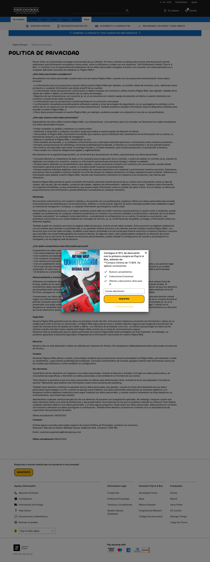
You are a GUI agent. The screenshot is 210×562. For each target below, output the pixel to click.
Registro (124, 299)
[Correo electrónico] (124, 291)
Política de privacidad (124, 307)
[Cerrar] (146, 253)
